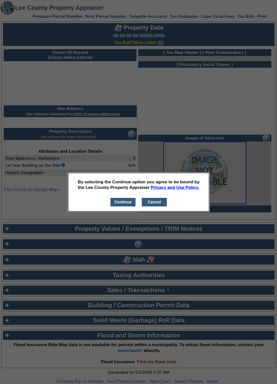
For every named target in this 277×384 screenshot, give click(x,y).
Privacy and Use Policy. (175, 187)
